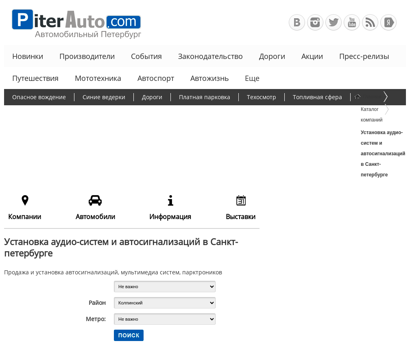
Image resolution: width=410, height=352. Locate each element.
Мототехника (98, 78)
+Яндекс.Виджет (388, 22)
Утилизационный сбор (209, 113)
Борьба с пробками (133, 113)
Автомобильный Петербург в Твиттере (333, 22)
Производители (87, 56)
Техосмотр (261, 97)
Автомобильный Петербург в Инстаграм (315, 22)
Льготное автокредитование (141, 129)
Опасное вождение (39, 97)
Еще (251, 78)
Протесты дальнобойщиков (50, 113)
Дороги (272, 56)
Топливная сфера (317, 97)
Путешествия (35, 78)
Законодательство (210, 56)
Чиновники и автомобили (48, 129)
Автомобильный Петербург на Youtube (352, 22)
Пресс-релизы (364, 56)
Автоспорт (155, 78)
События (146, 56)
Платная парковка (204, 97)
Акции (312, 56)
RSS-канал (370, 22)
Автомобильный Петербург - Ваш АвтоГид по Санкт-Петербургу (72, 22)
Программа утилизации (290, 113)
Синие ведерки (104, 97)
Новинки (27, 56)
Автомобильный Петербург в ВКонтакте (297, 22)
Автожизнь (209, 78)
